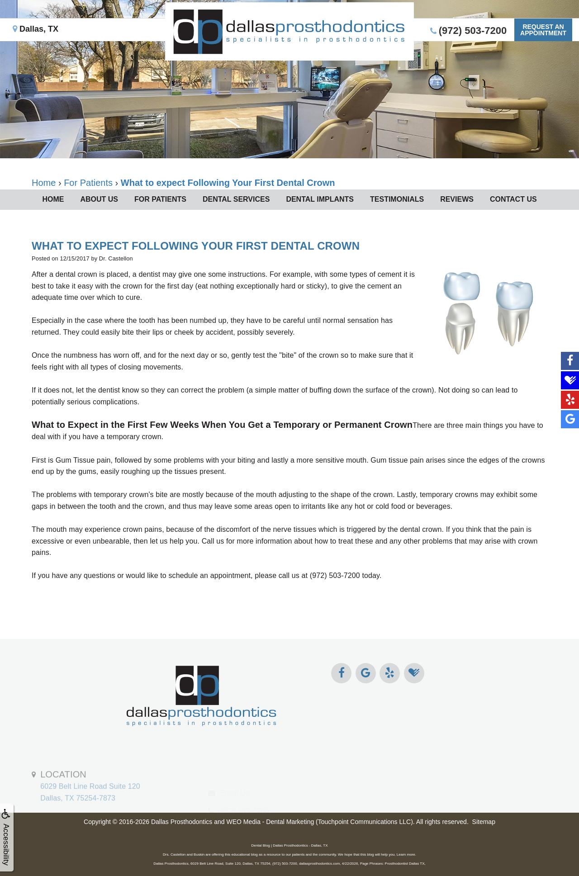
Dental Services (236, 199)
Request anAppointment (543, 30)
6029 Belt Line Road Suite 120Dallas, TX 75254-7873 (90, 803)
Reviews (457, 199)
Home (53, 199)
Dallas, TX (35, 28)
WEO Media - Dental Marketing (270, 821)
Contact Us (513, 199)
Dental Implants (320, 199)
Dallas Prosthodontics (181, 821)
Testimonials (397, 199)
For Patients (160, 199)
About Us (99, 199)
